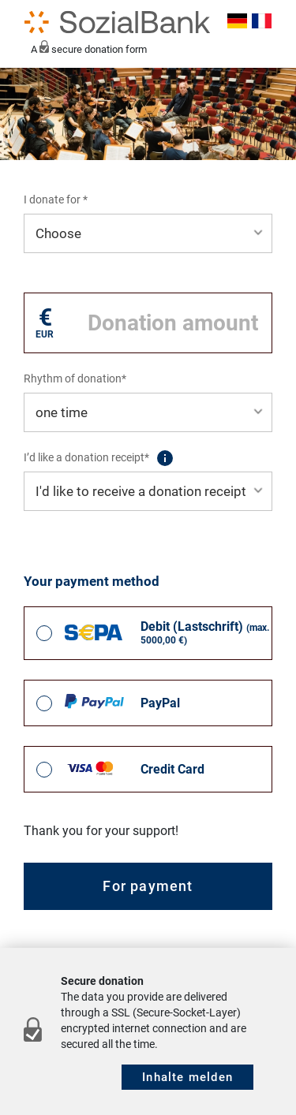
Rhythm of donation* (75, 378)
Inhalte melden (187, 1077)
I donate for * (56, 199)
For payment (148, 886)
